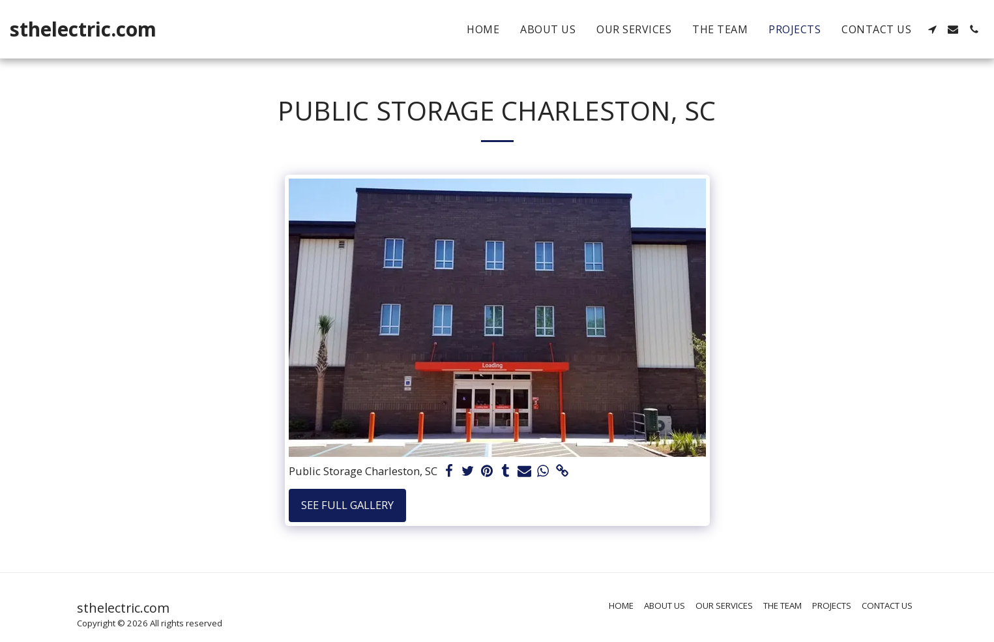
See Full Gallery (347, 504)
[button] (932, 29)
